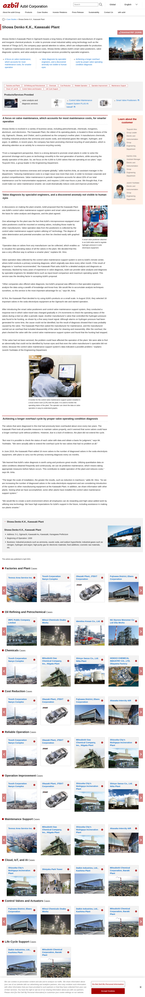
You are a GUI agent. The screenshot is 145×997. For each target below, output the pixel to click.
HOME (3, 19)
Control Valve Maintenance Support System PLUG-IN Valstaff (79, 103)
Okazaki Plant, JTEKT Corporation (86, 577)
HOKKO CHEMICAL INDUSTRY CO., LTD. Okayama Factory (120, 661)
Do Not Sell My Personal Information (108, 984)
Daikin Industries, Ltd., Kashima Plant (87, 869)
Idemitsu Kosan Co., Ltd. (88, 621)
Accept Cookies (108, 991)
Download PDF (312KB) (131, 32)
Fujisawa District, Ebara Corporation (121, 577)
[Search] (85, 4)
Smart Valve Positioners (126, 100)
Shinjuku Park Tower (52, 869)
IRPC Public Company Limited (19, 621)
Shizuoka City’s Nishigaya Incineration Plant (121, 742)
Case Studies (12, 19)
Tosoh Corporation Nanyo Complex (51, 577)
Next (141, 590)
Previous (4, 590)
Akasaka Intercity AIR (120, 700)
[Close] (141, 987)
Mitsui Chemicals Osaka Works (54, 621)
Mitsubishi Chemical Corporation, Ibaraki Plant (120, 870)
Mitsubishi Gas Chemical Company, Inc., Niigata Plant (52, 661)
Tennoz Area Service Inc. (20, 577)
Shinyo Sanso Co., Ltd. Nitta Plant (87, 659)
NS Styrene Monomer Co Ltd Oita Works (122, 621)
